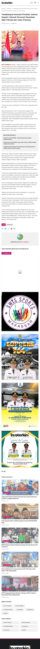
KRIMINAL (20, 609)
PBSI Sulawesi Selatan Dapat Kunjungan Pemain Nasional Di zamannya (20, 545)
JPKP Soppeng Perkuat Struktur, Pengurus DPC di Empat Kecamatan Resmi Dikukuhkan (19, 594)
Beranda (3, 8)
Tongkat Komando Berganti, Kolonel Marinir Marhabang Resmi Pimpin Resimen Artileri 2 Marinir (19, 147)
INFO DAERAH (20, 605)
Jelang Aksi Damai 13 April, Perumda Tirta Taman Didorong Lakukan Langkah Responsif (19, 497)
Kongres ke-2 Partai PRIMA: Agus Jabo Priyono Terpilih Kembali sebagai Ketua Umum (19, 143)
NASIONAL (9, 8)
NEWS (5, 613)
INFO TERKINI (7, 605)
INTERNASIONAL (8, 609)
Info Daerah (7, 492)
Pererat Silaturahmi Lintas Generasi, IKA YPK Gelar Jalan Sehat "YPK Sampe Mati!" (18, 570)
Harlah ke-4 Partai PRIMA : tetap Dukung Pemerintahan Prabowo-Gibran (17, 138)
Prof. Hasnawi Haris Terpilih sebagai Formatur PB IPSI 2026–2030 (19, 521)
